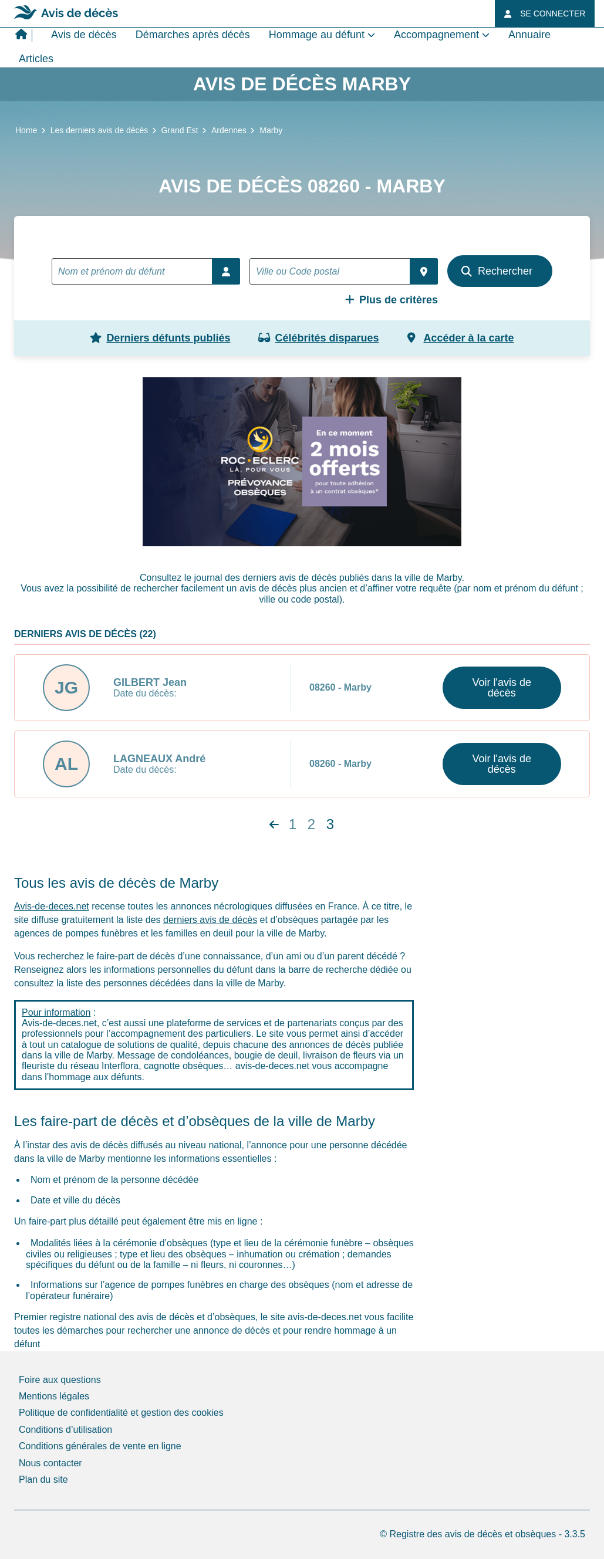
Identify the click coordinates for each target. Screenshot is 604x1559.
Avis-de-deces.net (51, 906)
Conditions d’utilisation (65, 1430)
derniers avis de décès (210, 920)
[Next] (274, 825)
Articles (36, 59)
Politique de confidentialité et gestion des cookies (121, 1413)
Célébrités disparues (318, 338)
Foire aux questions (60, 1380)
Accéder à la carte (460, 338)
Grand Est (179, 130)
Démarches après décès (193, 34)
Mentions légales (54, 1396)
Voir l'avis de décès (502, 688)
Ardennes (229, 130)
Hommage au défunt (317, 34)
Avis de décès (84, 34)
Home (26, 130)
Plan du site (43, 1479)
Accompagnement (436, 34)
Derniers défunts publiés (160, 338)
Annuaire (529, 34)
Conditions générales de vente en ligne (100, 1446)
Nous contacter (50, 1463)
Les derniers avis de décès (99, 130)
